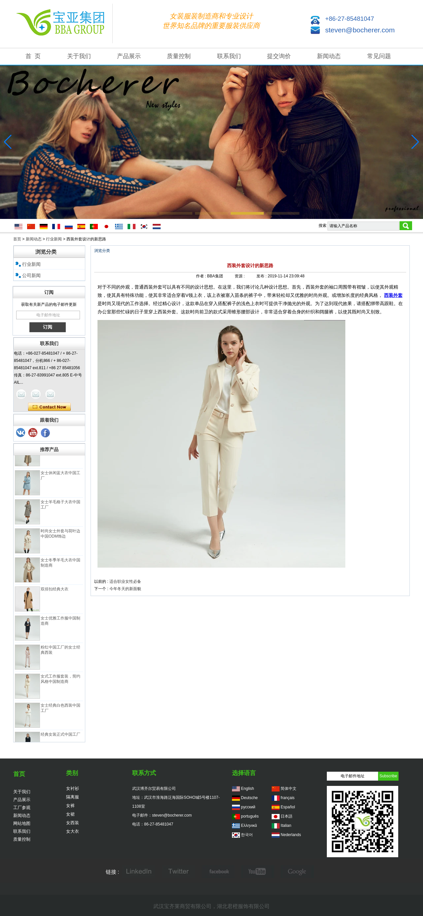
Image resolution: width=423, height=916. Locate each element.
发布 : (262, 276)
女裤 (70, 805)
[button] (140, 213)
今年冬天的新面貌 (125, 588)
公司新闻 (31, 275)
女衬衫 (72, 788)
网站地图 (21, 823)
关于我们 (79, 56)
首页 (17, 239)
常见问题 (379, 56)
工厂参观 (21, 807)
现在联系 (49, 407)
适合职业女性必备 (125, 581)
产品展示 (129, 56)
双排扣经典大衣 (54, 591)
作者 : (201, 276)
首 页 (33, 56)
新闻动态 (329, 56)
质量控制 (179, 56)
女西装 (72, 822)
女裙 (70, 814)
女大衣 (72, 831)
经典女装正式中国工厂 (60, 736)
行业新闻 (54, 239)
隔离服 (72, 796)
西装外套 (393, 295)
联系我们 (229, 56)
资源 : (240, 276)
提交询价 (279, 56)
